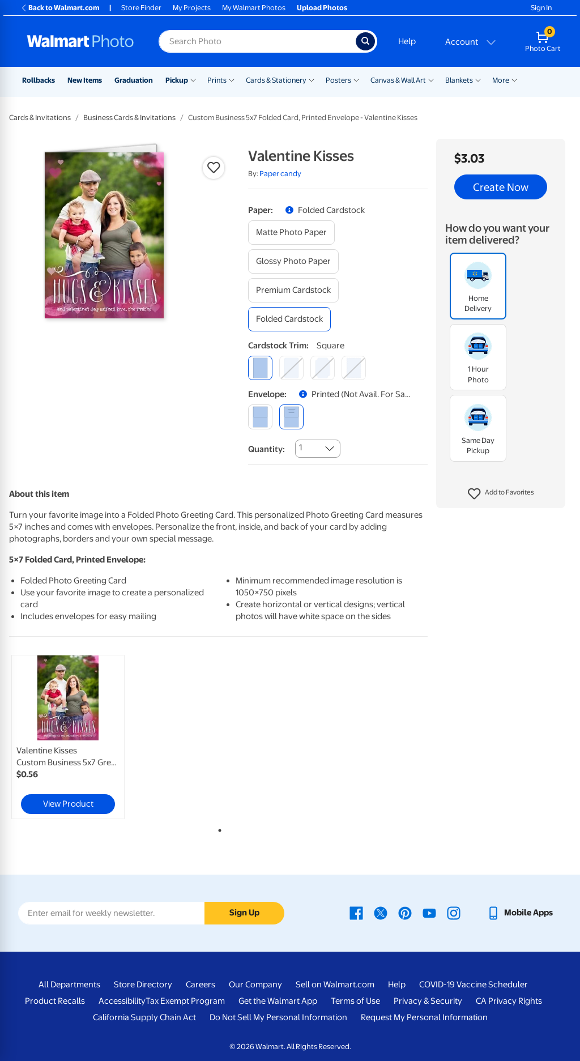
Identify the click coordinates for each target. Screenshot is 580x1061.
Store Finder (141, 7)
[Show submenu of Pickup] (193, 79)
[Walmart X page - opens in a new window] (380, 912)
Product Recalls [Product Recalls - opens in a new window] (55, 1001)
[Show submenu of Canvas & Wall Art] (431, 79)
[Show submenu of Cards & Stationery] (311, 79)
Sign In (541, 7)
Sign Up (244, 912)
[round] (291, 368)
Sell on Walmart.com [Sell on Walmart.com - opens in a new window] (335, 984)
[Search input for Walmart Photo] (257, 41)
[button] (501, 494)
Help (407, 41)
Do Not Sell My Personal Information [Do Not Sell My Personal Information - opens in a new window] (278, 1017)
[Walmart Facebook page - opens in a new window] (356, 912)
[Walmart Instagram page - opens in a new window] (453, 912)
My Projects (192, 7)
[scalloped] (354, 368)
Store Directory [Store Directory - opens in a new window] (143, 984)
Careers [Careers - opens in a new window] (200, 984)
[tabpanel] (79, 737)
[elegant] (322, 368)
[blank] (260, 416)
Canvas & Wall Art (398, 80)
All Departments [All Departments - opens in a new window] (69, 984)
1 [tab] (217, 828)
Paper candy (280, 173)
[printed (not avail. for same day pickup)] (291, 416)
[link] (68, 737)
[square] (260, 368)
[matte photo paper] (291, 232)
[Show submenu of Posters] (356, 79)
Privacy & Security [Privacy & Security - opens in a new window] (428, 1001)
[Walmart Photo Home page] (80, 41)
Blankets (459, 80)
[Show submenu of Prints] (231, 79)
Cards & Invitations (40, 117)
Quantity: (266, 449)
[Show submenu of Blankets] (478, 79)
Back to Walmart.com (59, 7)
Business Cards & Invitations (129, 117)
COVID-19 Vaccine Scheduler (473, 984)
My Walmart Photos (253, 7)
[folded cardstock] (289, 319)
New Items (84, 80)
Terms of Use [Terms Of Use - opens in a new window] (355, 1001)
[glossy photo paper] (293, 261)
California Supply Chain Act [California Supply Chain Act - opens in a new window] (144, 1017)
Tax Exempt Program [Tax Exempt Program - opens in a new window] (185, 1001)
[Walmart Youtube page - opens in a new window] (429, 912)
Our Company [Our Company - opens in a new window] (255, 984)
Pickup (176, 80)
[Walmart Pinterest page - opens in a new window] (405, 912)
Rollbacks (38, 80)
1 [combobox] (300, 447)
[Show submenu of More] (514, 79)
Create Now (500, 187)
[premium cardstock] (293, 290)
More (500, 80)
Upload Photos (322, 7)
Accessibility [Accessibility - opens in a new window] (122, 1001)
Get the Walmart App (277, 1001)
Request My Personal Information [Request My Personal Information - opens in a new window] (424, 1017)
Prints (217, 80)
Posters (338, 80)
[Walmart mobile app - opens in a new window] (520, 912)
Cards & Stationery (276, 80)
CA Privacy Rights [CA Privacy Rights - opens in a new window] (509, 1001)
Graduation (133, 80)
